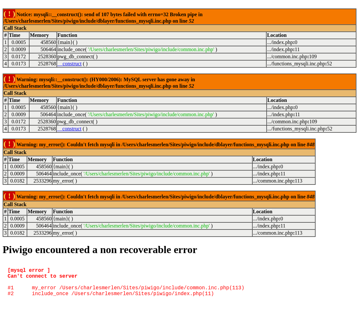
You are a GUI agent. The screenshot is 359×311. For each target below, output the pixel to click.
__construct (69, 63)
